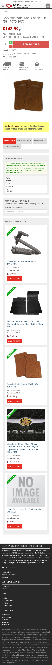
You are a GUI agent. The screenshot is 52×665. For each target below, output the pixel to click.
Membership (6, 625)
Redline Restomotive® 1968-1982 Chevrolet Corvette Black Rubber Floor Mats (25, 324)
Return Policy (6, 572)
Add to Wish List (10, 56)
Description (9, 141)
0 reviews (18, 53)
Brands (4, 598)
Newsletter (5, 622)
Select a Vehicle (14, 125)
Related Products (12, 146)
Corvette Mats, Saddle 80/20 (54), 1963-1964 (22, 385)
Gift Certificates (7, 601)
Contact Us (36, 1)
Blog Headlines (7, 605)
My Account (6, 615)
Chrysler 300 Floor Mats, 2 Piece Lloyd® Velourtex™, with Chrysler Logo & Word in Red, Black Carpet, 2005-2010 (23, 447)
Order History (6, 617)
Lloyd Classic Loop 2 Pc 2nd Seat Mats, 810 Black (25, 510)
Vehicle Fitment (24, 141)
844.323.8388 (24, 1)
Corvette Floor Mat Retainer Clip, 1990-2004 (22, 262)
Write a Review (30, 53)
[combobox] (26, 211)
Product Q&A (40, 141)
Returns (4, 589)
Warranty (5, 577)
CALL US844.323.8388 (39, 69)
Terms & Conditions (8, 575)
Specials (5, 603)
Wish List (5, 620)
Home (5, 11)
